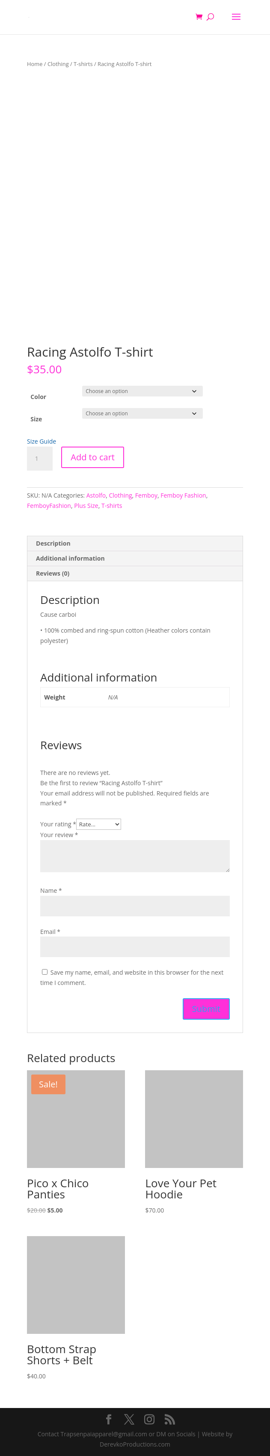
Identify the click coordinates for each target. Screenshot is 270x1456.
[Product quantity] (40, 459)
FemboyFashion (49, 505)
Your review (59, 835)
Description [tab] (53, 543)
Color (38, 397)
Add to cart (93, 457)
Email (50, 932)
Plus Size (86, 505)
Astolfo (96, 495)
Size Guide (41, 441)
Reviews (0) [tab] (52, 573)
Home (34, 64)
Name (51, 890)
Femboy (146, 495)
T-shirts (83, 64)
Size (36, 419)
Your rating (58, 824)
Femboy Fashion (183, 495)
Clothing (58, 64)
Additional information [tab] (70, 558)
